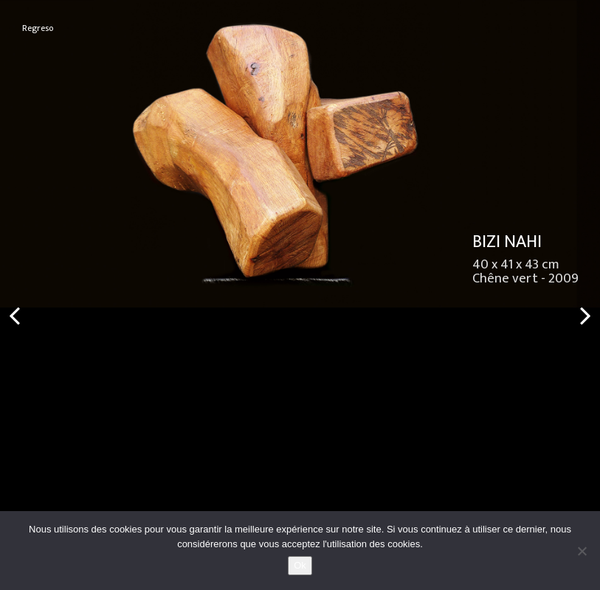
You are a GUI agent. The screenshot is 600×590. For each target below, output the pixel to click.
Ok (300, 565)
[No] (581, 551)
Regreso (37, 28)
